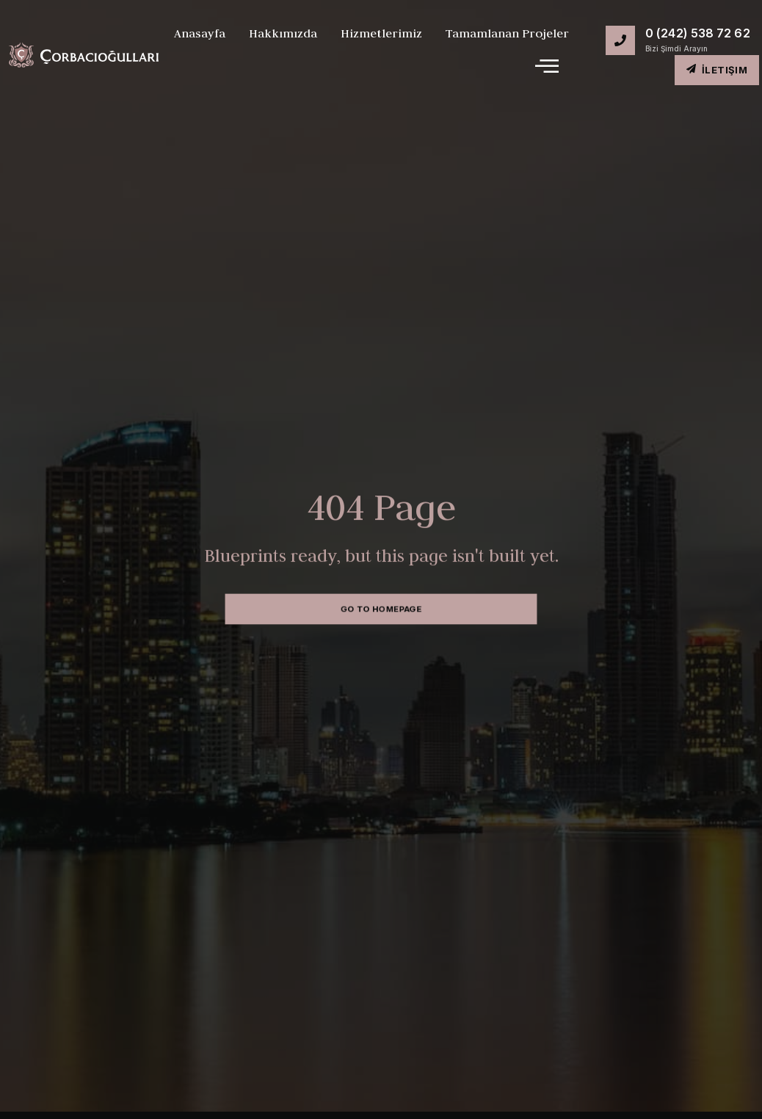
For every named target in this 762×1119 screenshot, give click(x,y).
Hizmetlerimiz (381, 33)
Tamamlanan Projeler (507, 33)
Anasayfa (199, 33)
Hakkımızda (283, 33)
